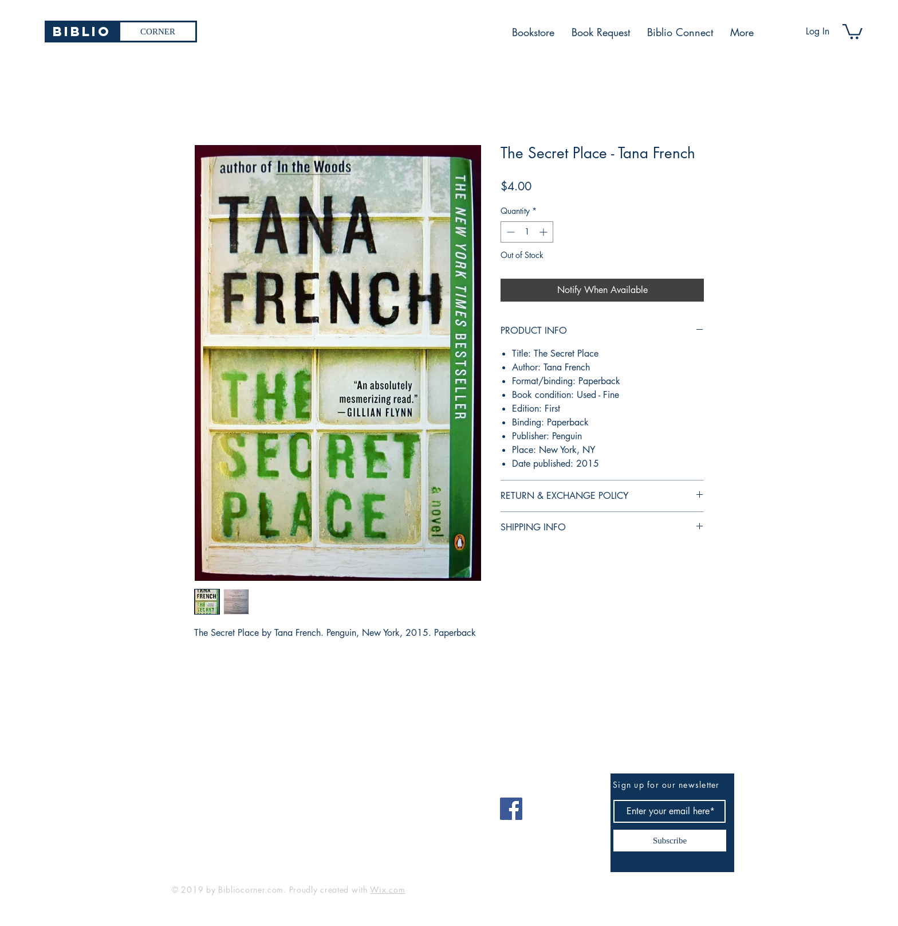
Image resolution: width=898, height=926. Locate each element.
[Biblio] (82, 31)
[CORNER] (158, 31)
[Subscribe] (670, 840)
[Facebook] (511, 809)
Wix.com (387, 889)
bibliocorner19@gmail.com (228, 804)
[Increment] (544, 232)
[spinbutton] (527, 232)
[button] (852, 30)
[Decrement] (509, 232)
